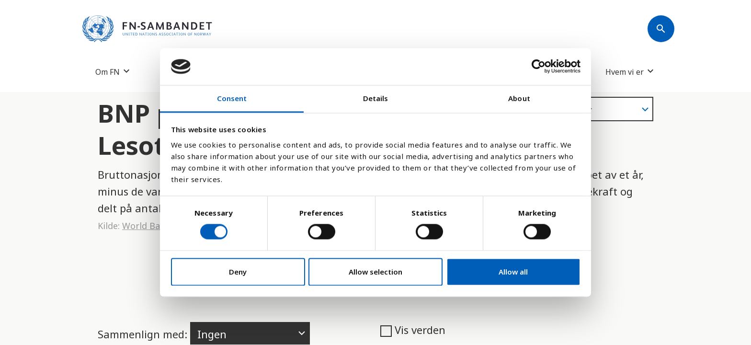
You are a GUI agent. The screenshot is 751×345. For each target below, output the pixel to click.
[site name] (147, 28)
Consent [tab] (232, 98)
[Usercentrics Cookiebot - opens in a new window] (538, 66)
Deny (238, 271)
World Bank (146, 225)
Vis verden (412, 329)
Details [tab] (375, 98)
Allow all (513, 271)
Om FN (107, 72)
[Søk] (661, 28)
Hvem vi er (624, 72)
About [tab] (519, 98)
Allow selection (375, 271)
